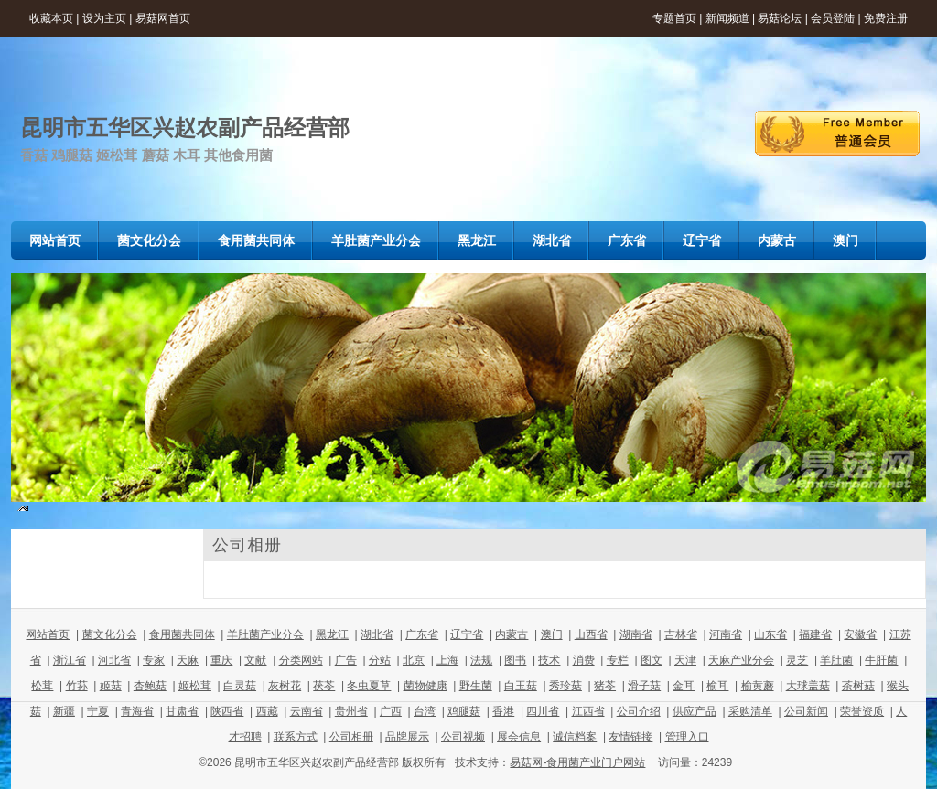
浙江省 (69, 660)
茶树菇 (858, 685)
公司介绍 (639, 711)
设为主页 (104, 18)
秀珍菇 (565, 685)
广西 (391, 711)
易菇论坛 (780, 18)
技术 (549, 660)
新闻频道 (727, 18)
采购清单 (750, 711)
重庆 (221, 660)
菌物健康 (425, 685)
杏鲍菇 (150, 685)
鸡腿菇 (463, 711)
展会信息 (519, 736)
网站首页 (48, 634)
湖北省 (377, 634)
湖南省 (635, 634)
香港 (503, 711)
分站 (380, 660)
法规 (481, 660)
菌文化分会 (109, 634)
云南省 (306, 711)
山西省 (591, 634)
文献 (255, 660)
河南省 (725, 634)
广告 (346, 660)
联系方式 (296, 736)
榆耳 (717, 685)
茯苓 (324, 685)
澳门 (552, 634)
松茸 (42, 685)
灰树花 (284, 685)
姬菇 (111, 685)
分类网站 (301, 660)
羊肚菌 (836, 660)
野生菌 (475, 685)
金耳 (684, 685)
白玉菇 (520, 685)
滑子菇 (644, 685)
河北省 (114, 660)
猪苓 (605, 685)
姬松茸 (194, 685)
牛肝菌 (881, 660)
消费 (584, 660)
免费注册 (886, 18)
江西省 (588, 711)
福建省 (815, 634)
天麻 (188, 660)
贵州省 (351, 711)
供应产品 (694, 711)
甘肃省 (182, 711)
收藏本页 (51, 18)
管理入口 (687, 736)
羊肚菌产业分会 (265, 634)
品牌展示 (407, 736)
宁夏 (98, 711)
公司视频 (463, 736)
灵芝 (797, 660)
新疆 (64, 711)
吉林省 (680, 634)
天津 (685, 660)
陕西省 (226, 711)
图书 (515, 660)
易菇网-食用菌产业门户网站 (577, 762)
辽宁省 (466, 634)
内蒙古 (511, 634)
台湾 (425, 711)
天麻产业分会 (741, 660)
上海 (447, 660)
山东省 (770, 634)
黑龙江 (332, 634)
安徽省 (860, 634)
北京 (414, 660)
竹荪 (77, 685)
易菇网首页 (162, 18)
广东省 (421, 634)
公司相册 (351, 736)
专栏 (618, 660)
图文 (651, 660)
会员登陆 (833, 18)
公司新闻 (806, 711)
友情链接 (630, 736)
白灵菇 (239, 685)
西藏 (267, 711)
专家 (154, 660)
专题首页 (674, 18)
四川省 (542, 711)
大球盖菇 (808, 685)
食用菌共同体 (182, 634)
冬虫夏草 (369, 685)
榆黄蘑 (757, 685)
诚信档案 (575, 736)
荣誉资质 (862, 711)
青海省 (137, 711)
